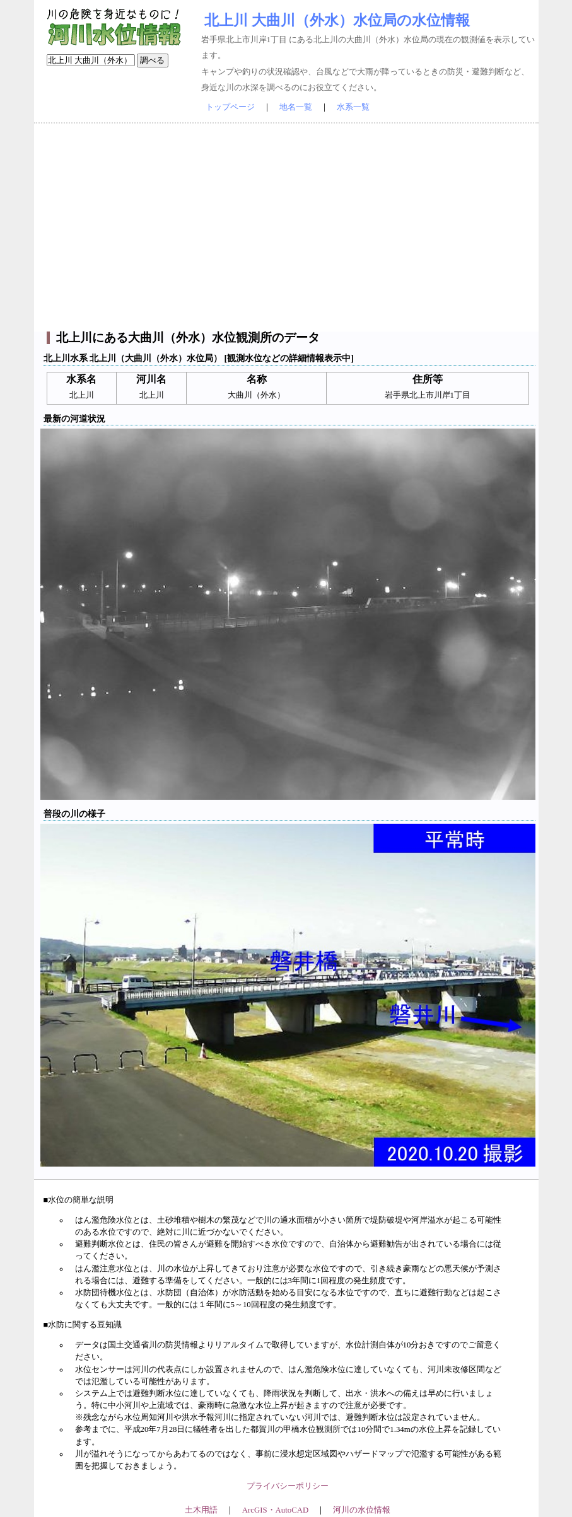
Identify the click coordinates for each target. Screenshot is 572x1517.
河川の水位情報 (361, 1510)
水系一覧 (353, 107)
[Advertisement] (286, 227)
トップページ (230, 107)
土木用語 (201, 1510)
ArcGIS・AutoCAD (275, 1510)
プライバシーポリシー (288, 1486)
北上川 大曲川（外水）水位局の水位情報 (337, 20)
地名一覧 (295, 107)
